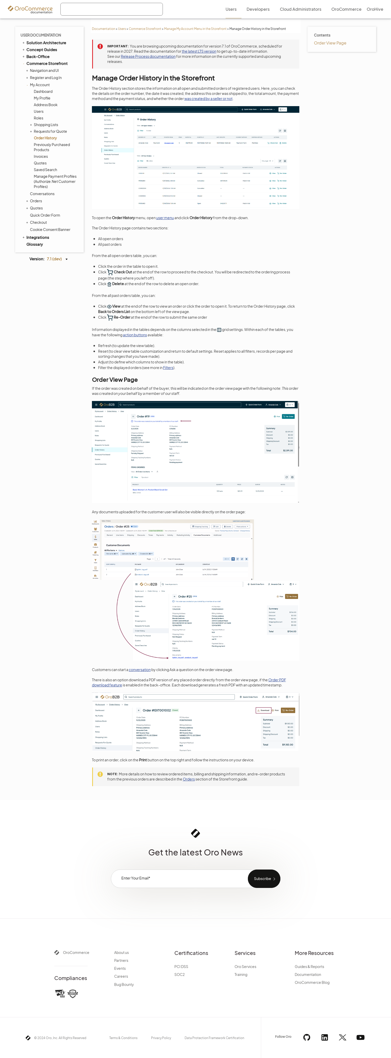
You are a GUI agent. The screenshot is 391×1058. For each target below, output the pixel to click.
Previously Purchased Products (52, 147)
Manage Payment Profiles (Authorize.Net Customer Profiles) (55, 181)
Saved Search (45, 169)
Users (122, 29)
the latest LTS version (199, 51)
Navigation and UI (43, 70)
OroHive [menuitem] (375, 9)
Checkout (37, 222)
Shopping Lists (44, 124)
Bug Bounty (124, 984)
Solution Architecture (44, 42)
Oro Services (245, 966)
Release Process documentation (148, 56)
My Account (38, 84)
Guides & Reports (309, 966)
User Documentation (40, 35)
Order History (45, 138)
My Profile (42, 98)
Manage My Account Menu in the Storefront (195, 29)
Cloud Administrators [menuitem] (300, 9)
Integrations (35, 237)
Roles (38, 118)
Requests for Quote (49, 131)
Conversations (42, 193)
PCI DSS (181, 966)
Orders (34, 200)
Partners (121, 960)
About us (121, 952)
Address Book (46, 104)
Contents (322, 35)
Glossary (34, 244)
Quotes (40, 163)
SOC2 (179, 974)
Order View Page (330, 43)
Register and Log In (44, 77)
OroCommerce (76, 952)
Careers (121, 976)
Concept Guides (39, 49)
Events (120, 968)
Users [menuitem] (231, 9)
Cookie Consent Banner (50, 229)
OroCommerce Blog (312, 982)
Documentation (103, 29)
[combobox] (112, 9)
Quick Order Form (45, 215)
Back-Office (35, 56)
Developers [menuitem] (258, 9)
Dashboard (43, 91)
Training (241, 974)
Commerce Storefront (145, 29)
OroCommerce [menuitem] (346, 9)
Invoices (41, 156)
